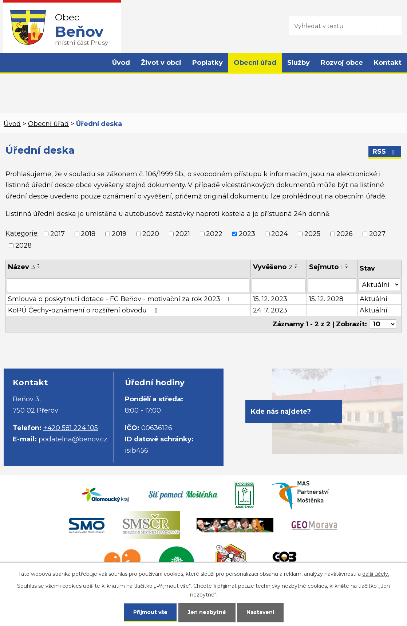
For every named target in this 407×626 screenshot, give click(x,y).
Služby (298, 63)
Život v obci (161, 63)
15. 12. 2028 (326, 299)
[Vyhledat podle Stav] (379, 284)
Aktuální (373, 299)
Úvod (121, 63)
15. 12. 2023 (270, 299)
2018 (88, 234)
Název (21, 267)
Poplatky (207, 63)
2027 (377, 234)
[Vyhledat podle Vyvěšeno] (278, 285)
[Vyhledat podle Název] (128, 285)
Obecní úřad (255, 63)
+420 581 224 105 (70, 428)
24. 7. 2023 (270, 310)
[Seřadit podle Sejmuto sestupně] (347, 267)
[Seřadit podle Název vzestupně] (39, 264)
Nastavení (260, 612)
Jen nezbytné (207, 612)
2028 (23, 246)
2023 (247, 234)
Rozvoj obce (342, 63)
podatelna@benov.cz (73, 439)
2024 (279, 234)
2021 (182, 234)
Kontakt (388, 63)
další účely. (375, 574)
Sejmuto (326, 267)
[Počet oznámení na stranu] (383, 324)
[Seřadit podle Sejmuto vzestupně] (347, 264)
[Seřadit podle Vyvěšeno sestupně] (296, 267)
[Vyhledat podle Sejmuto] (332, 285)
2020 (150, 234)
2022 (214, 234)
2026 (344, 234)
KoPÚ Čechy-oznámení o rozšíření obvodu (84, 310)
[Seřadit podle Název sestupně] (39, 267)
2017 (57, 234)
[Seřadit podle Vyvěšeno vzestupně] (296, 264)
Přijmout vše (150, 612)
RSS (385, 151)
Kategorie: (22, 233)
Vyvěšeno (272, 267)
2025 (312, 234)
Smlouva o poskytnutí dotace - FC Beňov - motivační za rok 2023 (121, 299)
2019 (119, 234)
